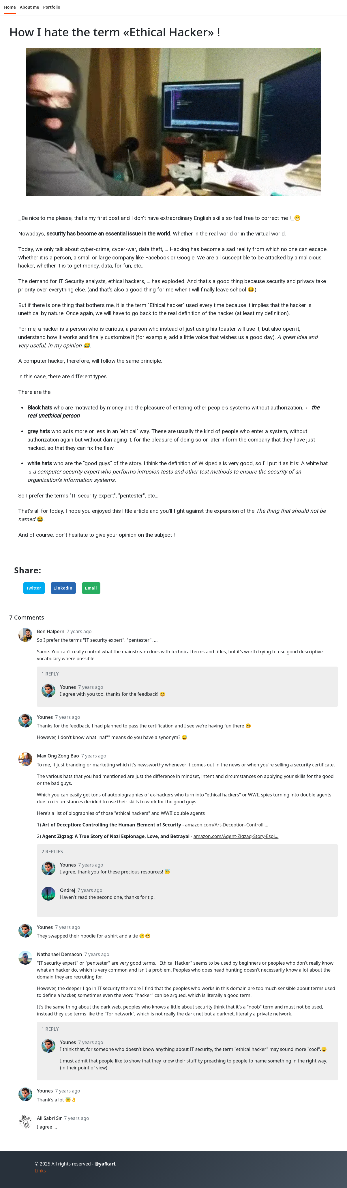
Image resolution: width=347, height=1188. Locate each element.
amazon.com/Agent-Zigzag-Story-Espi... (236, 836)
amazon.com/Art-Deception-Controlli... (226, 825)
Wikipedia (210, 463)
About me (29, 7)
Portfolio (51, 7)
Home (10, 7)
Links (40, 1171)
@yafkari (105, 1164)
